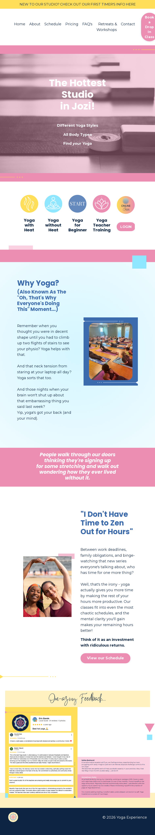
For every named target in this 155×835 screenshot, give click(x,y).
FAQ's (87, 24)
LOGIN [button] (126, 228)
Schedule (52, 24)
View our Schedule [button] (105, 666)
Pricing (71, 24)
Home (19, 24)
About (34, 24)
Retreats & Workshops (107, 27)
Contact (128, 24)
